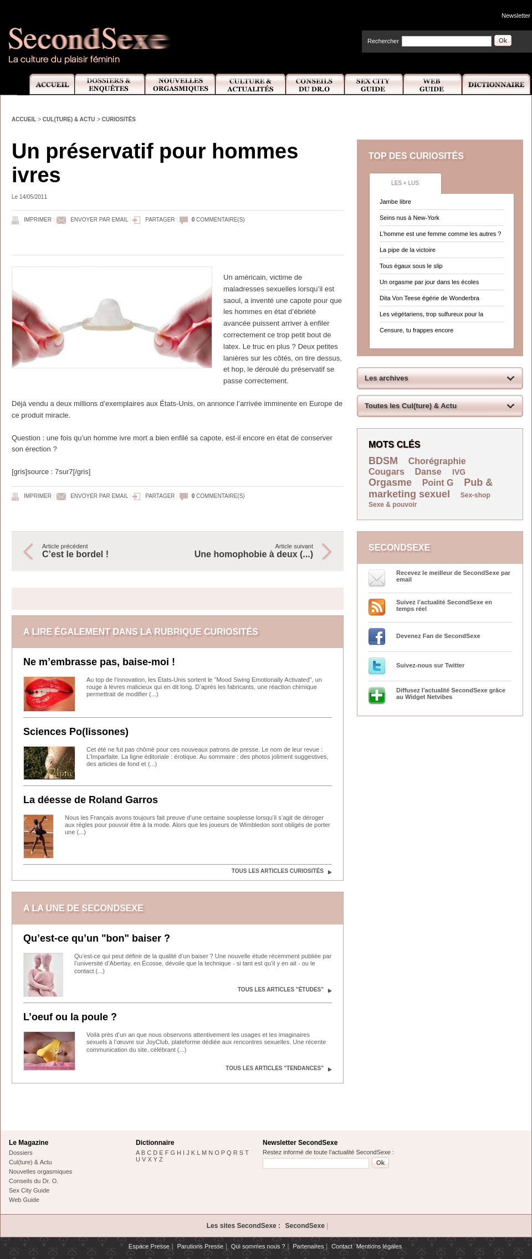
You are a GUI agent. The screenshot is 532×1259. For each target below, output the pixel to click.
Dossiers (21, 1152)
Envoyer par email (99, 220)
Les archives (386, 378)
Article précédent (104, 551)
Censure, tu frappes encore (416, 330)
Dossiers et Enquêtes (109, 84)
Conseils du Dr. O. (33, 1181)
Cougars (387, 471)
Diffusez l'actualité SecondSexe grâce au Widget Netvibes (450, 693)
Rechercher (383, 41)
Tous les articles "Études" (281, 989)
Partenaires (308, 1246)
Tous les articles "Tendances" (275, 1068)
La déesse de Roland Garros (90, 799)
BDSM (383, 460)
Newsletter (516, 15)
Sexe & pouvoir (393, 504)
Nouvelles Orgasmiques (180, 84)
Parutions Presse (200, 1246)
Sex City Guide (374, 84)
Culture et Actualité (251, 84)
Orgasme (390, 482)
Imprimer (38, 220)
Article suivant (251, 551)
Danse (429, 471)
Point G (438, 482)
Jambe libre (395, 201)
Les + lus (405, 183)
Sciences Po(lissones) (76, 731)
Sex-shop (475, 495)
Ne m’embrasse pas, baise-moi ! (99, 661)
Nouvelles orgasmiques (40, 1171)
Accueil (45, 84)
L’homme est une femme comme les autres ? (440, 233)
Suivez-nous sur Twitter (430, 665)
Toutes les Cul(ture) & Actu (411, 406)
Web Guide (432, 84)
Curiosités (119, 119)
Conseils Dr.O (315, 84)
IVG (459, 471)
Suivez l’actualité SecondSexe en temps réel (444, 605)
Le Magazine (28, 1143)
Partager (160, 220)
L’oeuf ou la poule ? (70, 1016)
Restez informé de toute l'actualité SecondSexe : (328, 1152)
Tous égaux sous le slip (411, 266)
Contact (341, 1246)
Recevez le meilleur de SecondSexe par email (453, 576)
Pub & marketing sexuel (431, 488)
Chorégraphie (437, 461)
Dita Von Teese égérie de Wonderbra (429, 298)
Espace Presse (149, 1246)
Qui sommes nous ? (258, 1246)
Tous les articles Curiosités (278, 871)
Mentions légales (379, 1246)
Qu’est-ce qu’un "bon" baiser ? (96, 938)
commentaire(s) (218, 220)
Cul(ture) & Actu (69, 119)
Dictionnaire (497, 84)
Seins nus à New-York (409, 217)
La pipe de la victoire (408, 249)
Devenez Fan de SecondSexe (438, 636)
